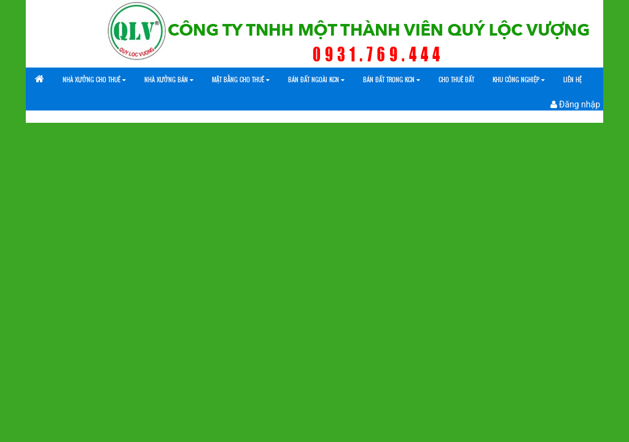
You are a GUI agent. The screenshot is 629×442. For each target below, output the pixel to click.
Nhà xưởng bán (168, 79)
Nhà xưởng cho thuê (94, 79)
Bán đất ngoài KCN (316, 79)
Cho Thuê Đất (456, 79)
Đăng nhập (575, 104)
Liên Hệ (572, 79)
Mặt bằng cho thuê (241, 79)
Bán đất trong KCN (391, 79)
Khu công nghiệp (519, 79)
